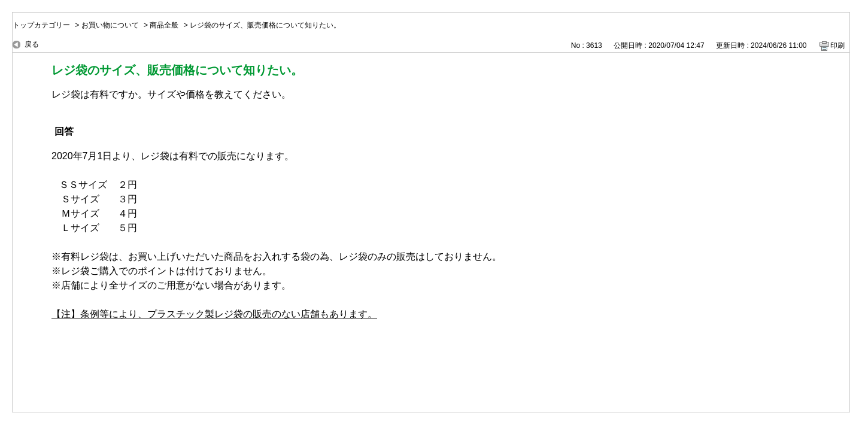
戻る (32, 44)
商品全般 (164, 25)
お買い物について (110, 25)
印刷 (837, 45)
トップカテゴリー (41, 25)
